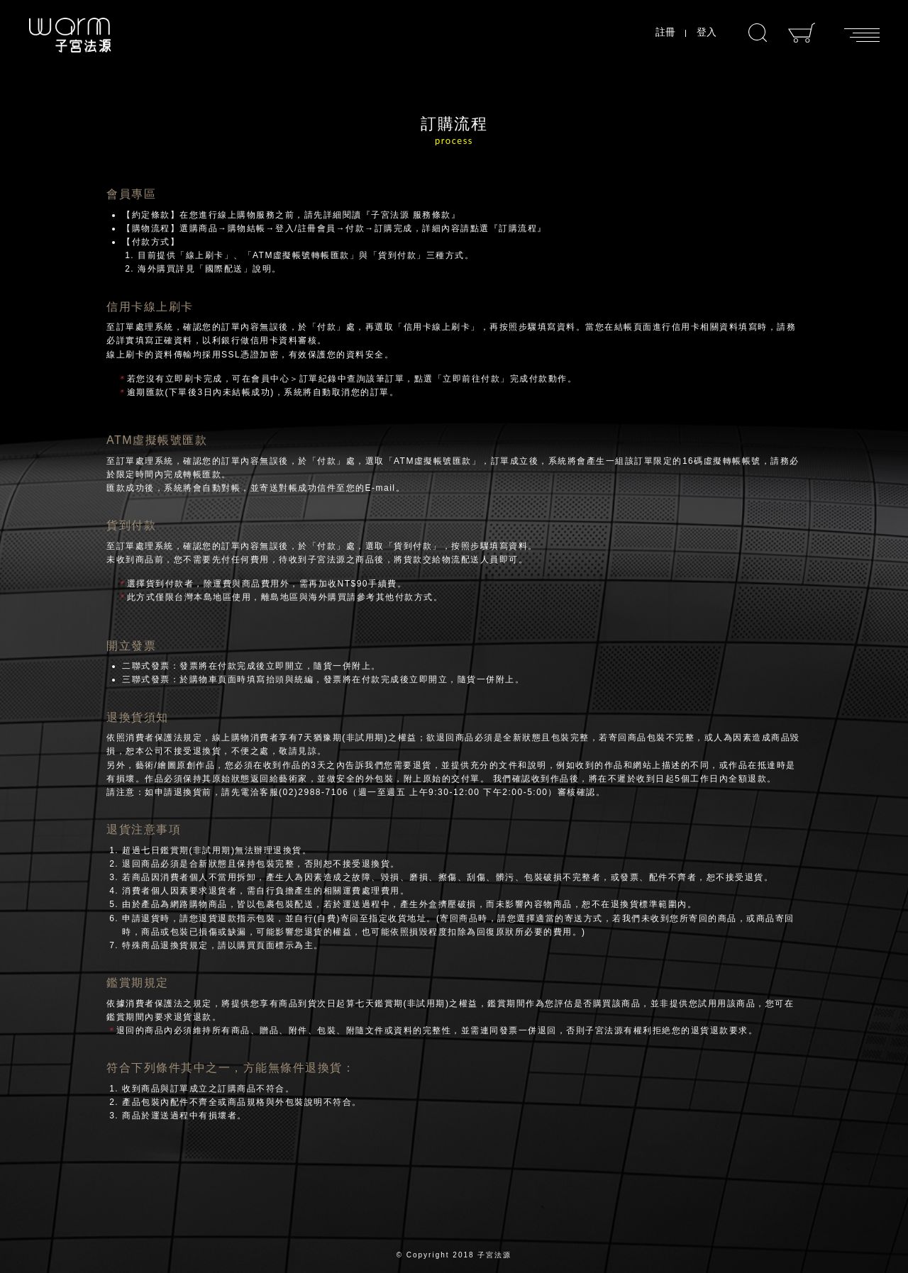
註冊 (665, 32)
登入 (706, 32)
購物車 (802, 33)
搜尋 (757, 33)
